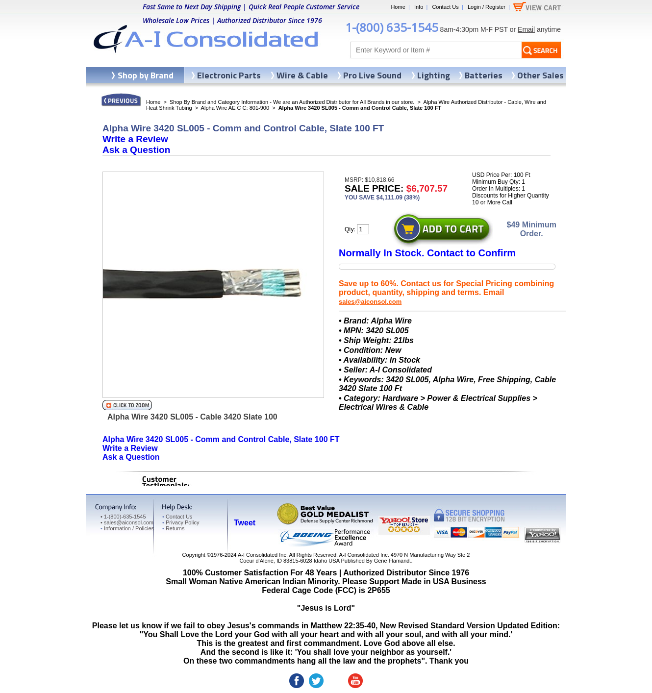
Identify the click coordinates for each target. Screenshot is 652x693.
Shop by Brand (146, 75)
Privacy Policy (180, 522)
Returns (173, 528)
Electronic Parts (229, 75)
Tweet (244, 523)
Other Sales (540, 75)
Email (526, 29)
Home (398, 7)
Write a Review (135, 139)
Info (418, 7)
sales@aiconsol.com (370, 301)
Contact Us (445, 7)
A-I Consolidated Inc (262, 555)
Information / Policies (127, 528)
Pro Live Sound (372, 75)
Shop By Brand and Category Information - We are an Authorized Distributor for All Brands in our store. (292, 102)
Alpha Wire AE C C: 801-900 (235, 108)
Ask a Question (136, 150)
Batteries (483, 75)
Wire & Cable (302, 75)
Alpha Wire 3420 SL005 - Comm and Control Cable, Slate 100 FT (221, 439)
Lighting (433, 75)
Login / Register (486, 7)
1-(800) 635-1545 (391, 27)
